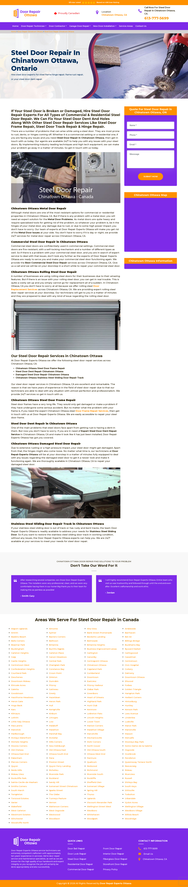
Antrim (14, 632)
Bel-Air (128, 637)
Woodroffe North (20, 822)
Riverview (130, 774)
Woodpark (92, 818)
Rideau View (17, 774)
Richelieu (53, 770)
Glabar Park (93, 689)
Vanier (14, 802)
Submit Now (150, 177)
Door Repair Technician (33, 26)
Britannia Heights (96, 645)
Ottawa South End (59, 754)
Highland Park (94, 701)
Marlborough (18, 734)
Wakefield (16, 806)
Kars (13, 709)
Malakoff (53, 725)
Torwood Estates (20, 798)
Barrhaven (130, 632)
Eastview (92, 681)
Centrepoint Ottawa (97, 661)
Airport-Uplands (19, 628)
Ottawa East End (20, 754)
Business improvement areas (102, 649)
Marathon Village (96, 729)
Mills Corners (56, 742)
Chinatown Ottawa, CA (114, 15)
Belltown (53, 641)
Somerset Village (96, 786)
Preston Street (56, 762)
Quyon (14, 766)
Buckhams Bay (133, 645)
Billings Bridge (132, 641)
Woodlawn (54, 818)
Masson (129, 734)
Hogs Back (17, 705)
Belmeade (92, 641)
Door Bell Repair (76, 848)
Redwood (92, 766)
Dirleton (53, 677)
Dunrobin (54, 681)
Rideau (128, 770)
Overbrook (130, 754)
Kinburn (53, 713)
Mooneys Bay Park (135, 742)
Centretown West (20, 665)
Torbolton (130, 794)
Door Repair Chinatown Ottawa (30, 32)
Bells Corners (18, 641)
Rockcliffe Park (19, 778)
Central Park (55, 661)
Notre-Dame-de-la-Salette (139, 746)
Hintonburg (131, 701)
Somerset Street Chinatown (63, 786)
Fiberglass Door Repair (115, 859)
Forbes (128, 685)
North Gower (94, 746)
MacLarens (17, 725)
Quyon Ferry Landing (60, 766)
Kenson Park (131, 709)
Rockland (54, 778)
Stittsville (130, 790)
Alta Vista (92, 628)
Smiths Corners (19, 786)
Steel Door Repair (77, 859)
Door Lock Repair (77, 854)
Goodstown (17, 693)
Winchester (17, 818)
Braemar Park (18, 645)
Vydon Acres (131, 802)
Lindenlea (130, 717)
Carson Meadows (58, 657)
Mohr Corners (94, 742)
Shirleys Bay (131, 782)
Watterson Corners (59, 806)
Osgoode (130, 750)
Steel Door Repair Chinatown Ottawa (59, 32)
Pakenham (17, 758)
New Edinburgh (57, 746)
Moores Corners (19, 746)
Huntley (129, 705)
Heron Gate (17, 701)
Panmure (92, 758)
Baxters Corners (57, 637)
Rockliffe (91, 778)
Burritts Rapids (57, 649)
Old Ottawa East (58, 750)
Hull (51, 705)
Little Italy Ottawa (20, 721)
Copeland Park (95, 669)
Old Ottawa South (96, 750)
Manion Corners (95, 725)
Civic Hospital (132, 665)
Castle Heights (19, 661)
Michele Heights (19, 742)
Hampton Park (133, 693)
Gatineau (53, 689)
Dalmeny (129, 673)
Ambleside (130, 628)
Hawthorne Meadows (22, 697)
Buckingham (18, 649)
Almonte (53, 628)
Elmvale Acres (18, 685)
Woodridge (131, 818)
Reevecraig (131, 766)
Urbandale (130, 798)
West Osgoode (57, 810)
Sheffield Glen (94, 782)
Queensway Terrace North (138, 762)
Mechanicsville (94, 738)
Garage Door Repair (79, 26)
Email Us (148, 854)
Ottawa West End (96, 754)
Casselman (131, 657)
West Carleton (18, 810)
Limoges (53, 717)
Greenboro (92, 693)
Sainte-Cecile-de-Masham (25, 782)
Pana (51, 758)
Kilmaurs (15, 713)
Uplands (91, 798)
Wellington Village (134, 806)
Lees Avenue (131, 713)
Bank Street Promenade (100, 632)
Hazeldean (54, 697)
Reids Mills (16, 770)
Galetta (15, 689)
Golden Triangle (133, 689)
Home (15, 26)
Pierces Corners (19, 762)
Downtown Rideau (21, 681)
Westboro (92, 810)
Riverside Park (56, 774)
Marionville (130, 729)
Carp (13, 657)
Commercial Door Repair (81, 869)
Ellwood (129, 681)
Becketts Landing (96, 637)
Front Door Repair (112, 848)
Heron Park (55, 701)
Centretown (131, 661)
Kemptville (54, 709)
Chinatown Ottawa (97, 665)
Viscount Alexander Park (100, 802)
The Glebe (54, 794)
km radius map (150, 226)
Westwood (55, 814)
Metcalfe (129, 738)
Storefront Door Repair (115, 864)
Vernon (52, 802)
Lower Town (93, 721)
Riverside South (95, 774)
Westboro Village (134, 810)
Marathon (54, 729)
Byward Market (133, 649)
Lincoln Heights (95, 717)
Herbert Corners (133, 697)
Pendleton (130, 758)
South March (18, 790)
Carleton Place (56, 653)
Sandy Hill (54, 782)
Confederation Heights (23, 669)
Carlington (92, 653)
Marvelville (92, 734)
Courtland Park (19, 673)
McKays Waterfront (21, 738)
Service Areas (126, 26)
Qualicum (92, 762)
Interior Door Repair (113, 854)
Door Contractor (57, 26)
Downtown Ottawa (135, 677)
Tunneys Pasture (58, 798)
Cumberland (93, 673)
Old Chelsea (17, 750)
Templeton (17, 794)
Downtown (93, 677)
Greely (52, 693)
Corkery (129, 669)
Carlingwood (131, 653)
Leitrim (15, 717)
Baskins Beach (19, 637)
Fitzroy (52, 685)
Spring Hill (92, 790)
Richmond (92, 770)
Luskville (129, 721)
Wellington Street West (99, 806)
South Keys (131, 786)
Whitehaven (93, 814)
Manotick (16, 729)
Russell (128, 778)
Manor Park (131, 725)
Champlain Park (57, 665)
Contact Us (140, 26)
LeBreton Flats (95, 713)
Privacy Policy (110, 869)
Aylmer (53, 632)
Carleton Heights (20, 653)
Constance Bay (57, 669)
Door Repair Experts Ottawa (115, 883)
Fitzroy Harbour (95, 685)
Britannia (53, 645)
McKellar (53, 738)
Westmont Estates (21, 814)
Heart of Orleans (95, 697)
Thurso (90, 794)
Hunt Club (92, 705)
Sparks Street (56, 790)
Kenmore (92, 709)
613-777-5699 (156, 18)
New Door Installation (104, 26)
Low (51, 721)
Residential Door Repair (80, 864)
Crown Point (55, 673)
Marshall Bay (56, 734)
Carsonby (92, 657)
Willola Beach (132, 814)
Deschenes (17, 677)
